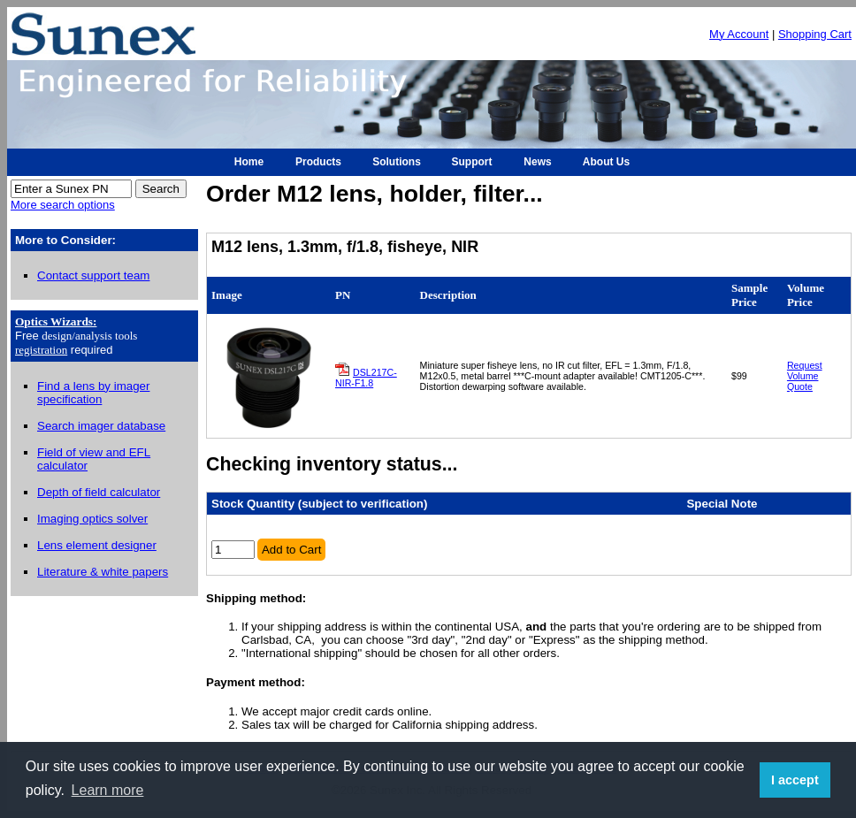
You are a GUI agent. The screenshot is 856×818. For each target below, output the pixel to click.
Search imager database (101, 425)
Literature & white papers (102, 571)
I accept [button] (795, 780)
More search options (63, 204)
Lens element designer (97, 545)
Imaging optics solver (92, 518)
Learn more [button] (108, 790)
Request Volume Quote (804, 376)
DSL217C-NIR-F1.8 (366, 377)
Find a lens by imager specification (93, 392)
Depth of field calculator (98, 492)
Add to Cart (291, 549)
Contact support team (93, 275)
